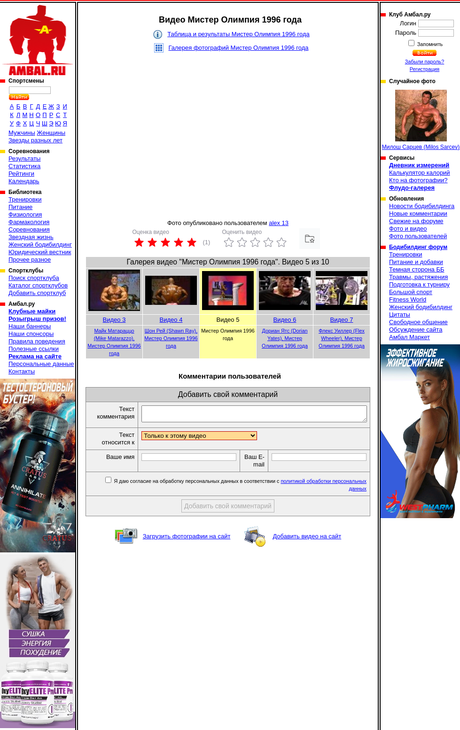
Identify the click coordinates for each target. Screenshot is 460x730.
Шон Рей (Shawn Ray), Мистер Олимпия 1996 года (170, 338)
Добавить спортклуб (37, 292)
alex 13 (278, 222)
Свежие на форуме (416, 221)
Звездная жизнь (31, 237)
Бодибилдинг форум (418, 247)
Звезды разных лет (35, 140)
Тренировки (24, 199)
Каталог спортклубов (38, 285)
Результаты (24, 158)
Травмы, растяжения (418, 276)
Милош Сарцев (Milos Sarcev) (421, 120)
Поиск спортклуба (33, 277)
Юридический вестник (39, 252)
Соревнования (29, 229)
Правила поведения (36, 341)
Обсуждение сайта (415, 329)
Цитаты (399, 314)
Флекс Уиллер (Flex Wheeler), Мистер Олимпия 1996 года (342, 338)
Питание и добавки (416, 261)
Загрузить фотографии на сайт (187, 539)
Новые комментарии (418, 213)
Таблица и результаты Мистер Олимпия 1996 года (238, 34)
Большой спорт (410, 291)
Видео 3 (114, 319)
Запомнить (429, 44)
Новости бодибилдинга (421, 206)
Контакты (21, 371)
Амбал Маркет (409, 337)
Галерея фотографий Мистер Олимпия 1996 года (238, 47)
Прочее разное (29, 259)
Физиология (25, 214)
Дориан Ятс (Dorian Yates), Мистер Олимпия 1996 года (285, 338)
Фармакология (28, 221)
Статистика (24, 166)
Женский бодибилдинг (40, 244)
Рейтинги (21, 173)
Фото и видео (408, 228)
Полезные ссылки (33, 348)
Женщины (51, 132)
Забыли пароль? (424, 61)
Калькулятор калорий (419, 172)
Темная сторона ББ (416, 269)
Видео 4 (171, 319)
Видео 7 (341, 319)
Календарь (23, 181)
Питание (20, 206)
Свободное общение (418, 322)
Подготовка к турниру (419, 284)
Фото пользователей (418, 236)
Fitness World (407, 299)
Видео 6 (284, 319)
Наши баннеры (29, 326)
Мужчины (21, 132)
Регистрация (424, 69)
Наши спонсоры (31, 333)
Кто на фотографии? (418, 180)
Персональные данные (41, 363)
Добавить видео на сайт (307, 539)
